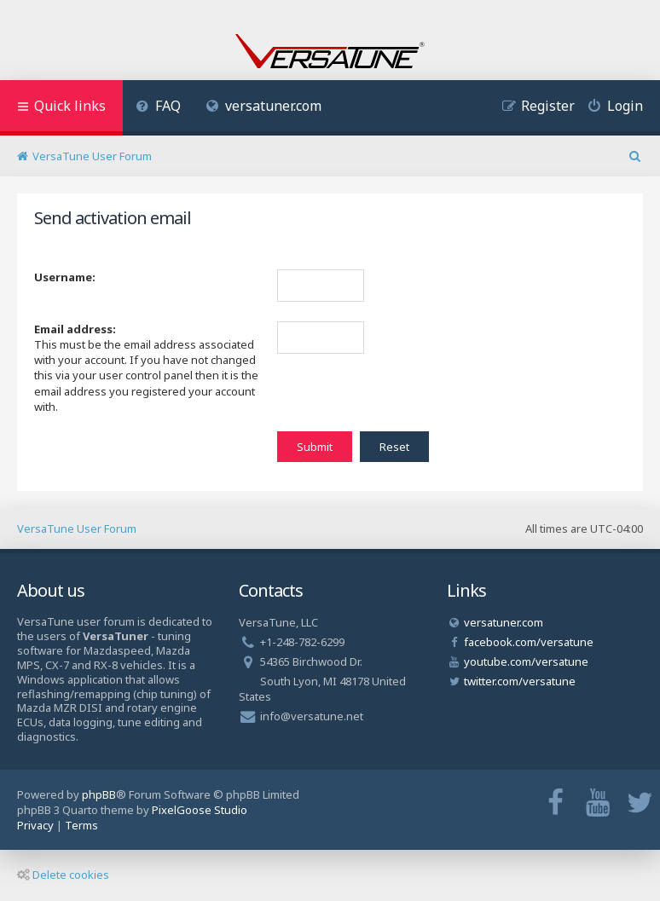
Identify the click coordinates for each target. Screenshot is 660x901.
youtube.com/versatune (526, 661)
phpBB (99, 794)
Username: (65, 277)
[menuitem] (158, 108)
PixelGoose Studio (199, 809)
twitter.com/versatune (520, 681)
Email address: (75, 329)
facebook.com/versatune (528, 642)
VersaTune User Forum (76, 528)
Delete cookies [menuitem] (63, 874)
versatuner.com (264, 105)
